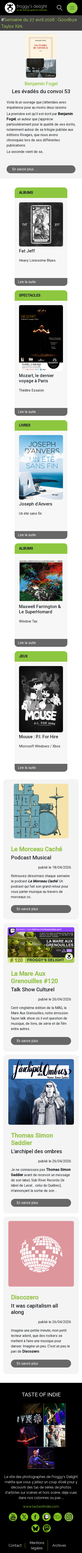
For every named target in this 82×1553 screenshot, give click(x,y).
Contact (15, 1545)
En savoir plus (27, 909)
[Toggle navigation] (72, 7)
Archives (59, 1545)
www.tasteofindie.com (41, 1506)
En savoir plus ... (24, 169)
